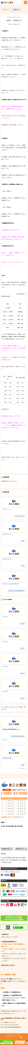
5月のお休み (5, 641)
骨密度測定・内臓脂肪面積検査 (18, 736)
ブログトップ (5, 9)
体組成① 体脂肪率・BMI (14, 24)
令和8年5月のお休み (7, 534)
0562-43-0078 (12, 1022)
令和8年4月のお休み (7, 558)
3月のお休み (5, 691)
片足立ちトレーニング (7, 509)
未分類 (23, 540)
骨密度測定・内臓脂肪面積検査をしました (11, 729)
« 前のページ (5, 739)
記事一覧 (16, 9)
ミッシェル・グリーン (14, 1036)
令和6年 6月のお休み (7, 758)
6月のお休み (5, 616)
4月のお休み (5, 666)
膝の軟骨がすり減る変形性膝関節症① (11, 583)
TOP (2, 707)
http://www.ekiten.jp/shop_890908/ (10, 1024)
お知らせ (22, 623)
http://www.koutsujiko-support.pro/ (12, 997)
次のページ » (22, 768)
